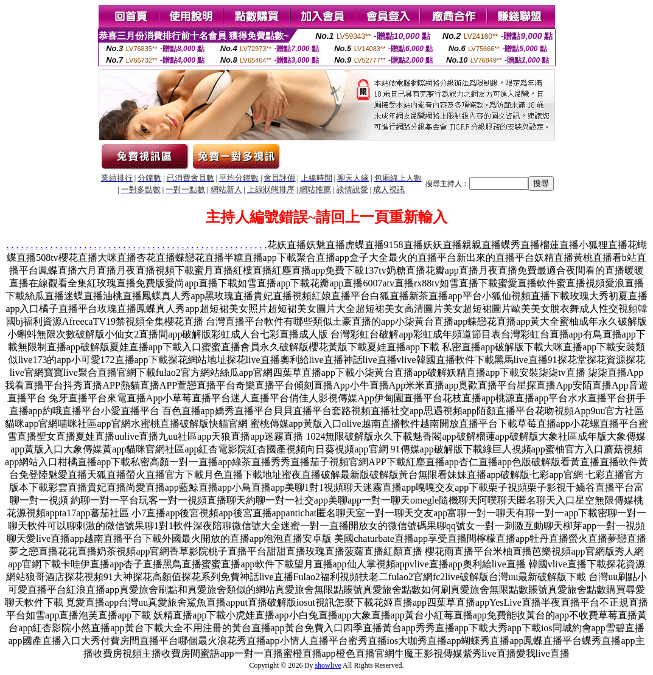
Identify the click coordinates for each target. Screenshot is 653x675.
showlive (328, 665)
